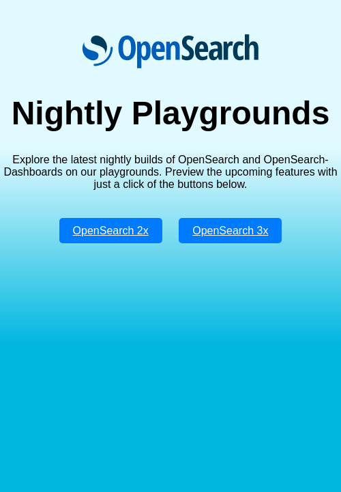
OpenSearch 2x (111, 230)
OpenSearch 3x (230, 230)
